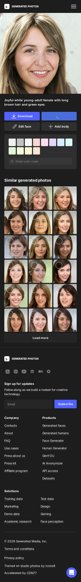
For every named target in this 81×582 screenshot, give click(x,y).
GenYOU (48, 455)
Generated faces (54, 425)
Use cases (11, 448)
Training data (13, 499)
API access (50, 471)
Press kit (10, 463)
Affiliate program (16, 471)
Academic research (18, 521)
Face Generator (53, 440)
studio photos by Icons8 (38, 566)
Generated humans (55, 433)
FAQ (7, 440)
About (8, 433)
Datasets (48, 478)
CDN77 (32, 573)
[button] (71, 572)
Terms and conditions (19, 549)
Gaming (46, 514)
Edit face (21, 126)
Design (45, 506)
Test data (47, 499)
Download (22, 116)
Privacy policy (14, 558)
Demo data (12, 514)
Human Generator (54, 448)
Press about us (14, 455)
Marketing (11, 506)
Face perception (52, 521)
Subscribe (65, 404)
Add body (58, 126)
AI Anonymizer (52, 463)
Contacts (10, 425)
